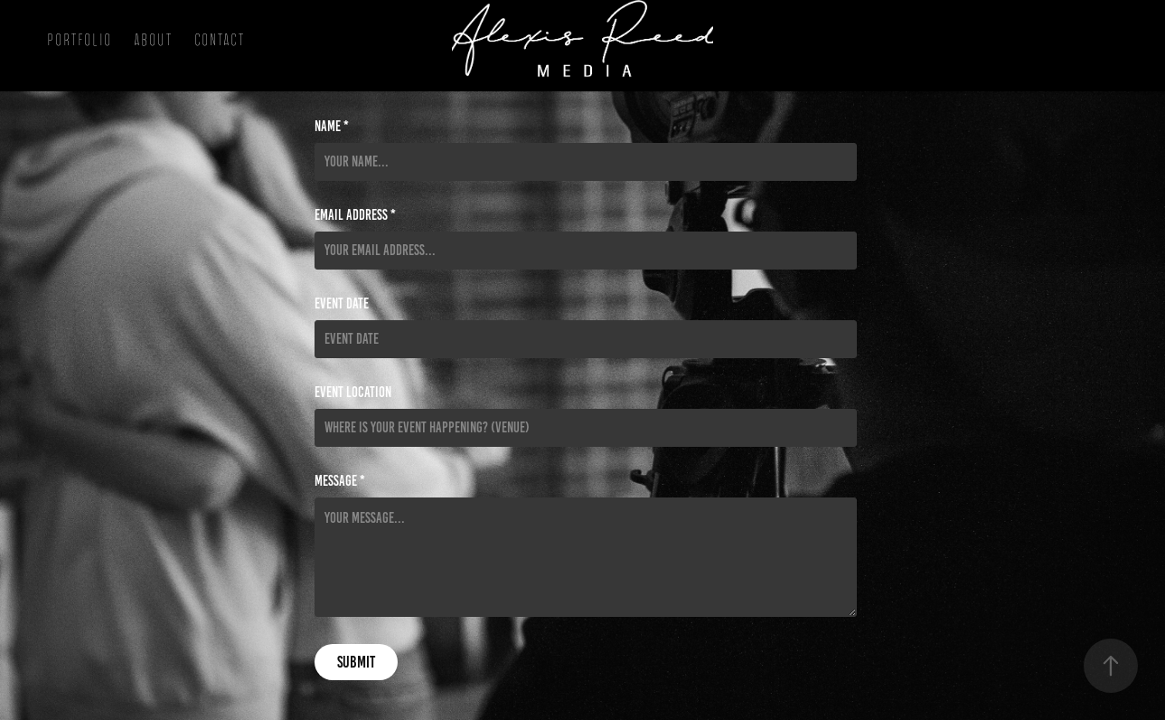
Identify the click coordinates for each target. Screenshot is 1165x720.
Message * (340, 481)
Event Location (353, 392)
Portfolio (79, 40)
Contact (219, 40)
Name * (332, 126)
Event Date (342, 304)
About (153, 40)
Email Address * (355, 215)
